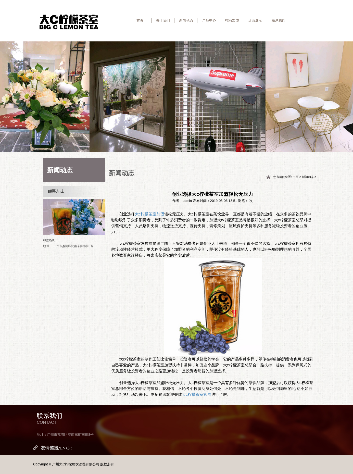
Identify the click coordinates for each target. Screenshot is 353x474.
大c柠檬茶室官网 (196, 394)
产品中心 (209, 20)
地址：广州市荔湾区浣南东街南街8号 (65, 435)
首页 (140, 20)
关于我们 (163, 20)
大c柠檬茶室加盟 (149, 214)
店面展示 (255, 20)
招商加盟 (232, 20)
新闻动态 (186, 20)
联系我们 (278, 20)
